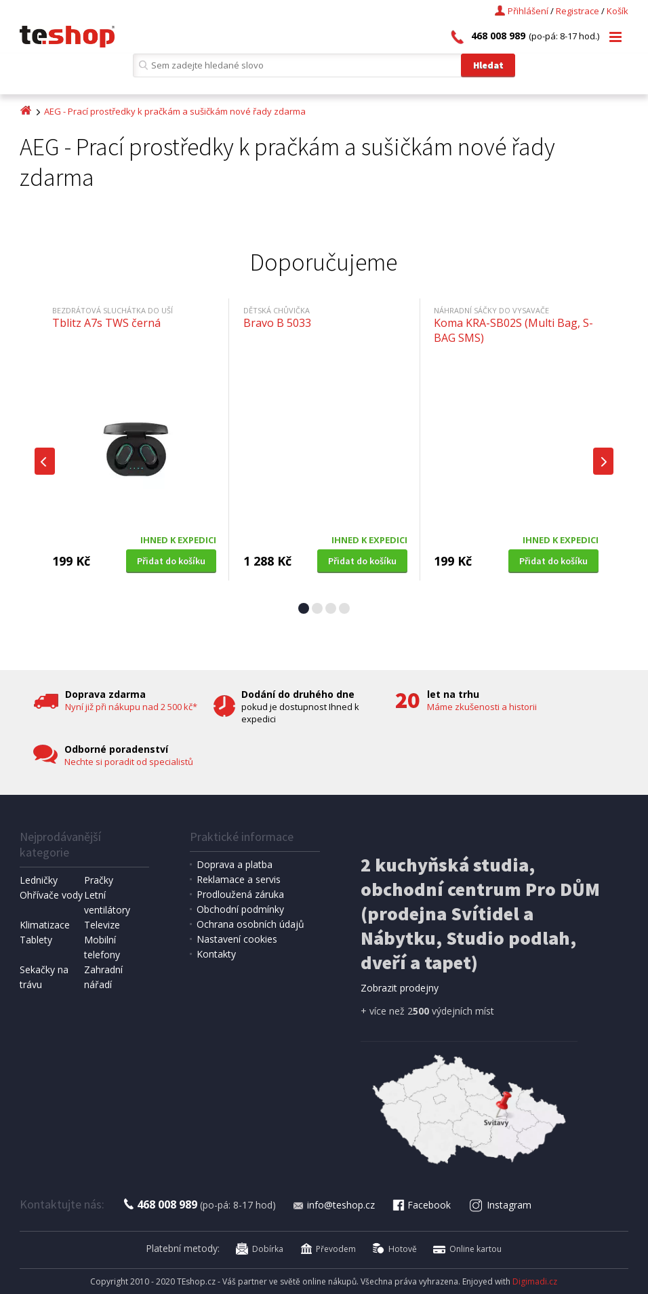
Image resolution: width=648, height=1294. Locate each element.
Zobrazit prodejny (400, 987)
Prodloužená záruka (240, 894)
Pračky (98, 880)
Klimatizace (45, 924)
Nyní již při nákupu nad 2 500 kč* (131, 707)
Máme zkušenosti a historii (482, 707)
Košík (617, 11)
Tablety (36, 939)
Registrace (577, 11)
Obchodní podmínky (240, 909)
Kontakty (216, 953)
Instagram (499, 1204)
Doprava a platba (234, 864)
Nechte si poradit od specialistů (128, 762)
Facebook (421, 1204)
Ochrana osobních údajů (250, 924)
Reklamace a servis (239, 879)
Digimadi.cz (534, 1281)
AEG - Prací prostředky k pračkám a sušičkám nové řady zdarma (175, 111)
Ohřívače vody (51, 894)
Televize (102, 924)
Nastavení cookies (237, 939)
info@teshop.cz (333, 1204)
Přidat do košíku (171, 561)
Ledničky (39, 880)
